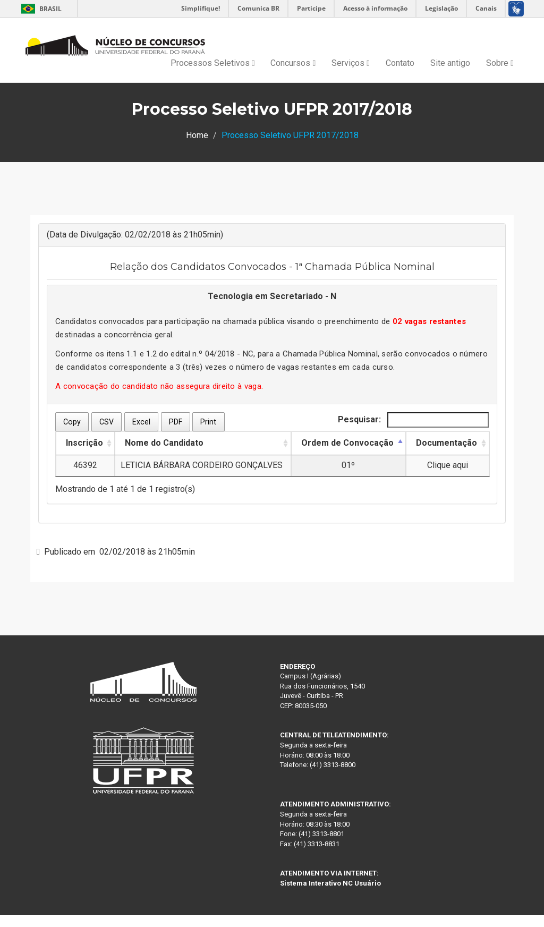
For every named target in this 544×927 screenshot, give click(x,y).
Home (197, 135)
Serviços (351, 63)
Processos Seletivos (213, 63)
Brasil (39, 8)
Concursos (293, 63)
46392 (85, 465)
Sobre (500, 63)
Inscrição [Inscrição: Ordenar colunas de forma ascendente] (84, 443)
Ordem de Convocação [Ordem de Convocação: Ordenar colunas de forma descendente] (347, 443)
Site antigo (450, 63)
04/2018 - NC (229, 354)
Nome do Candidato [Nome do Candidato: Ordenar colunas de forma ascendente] (164, 443)
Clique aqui (447, 465)
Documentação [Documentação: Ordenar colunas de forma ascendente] (446, 443)
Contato (400, 63)
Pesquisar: (413, 420)
